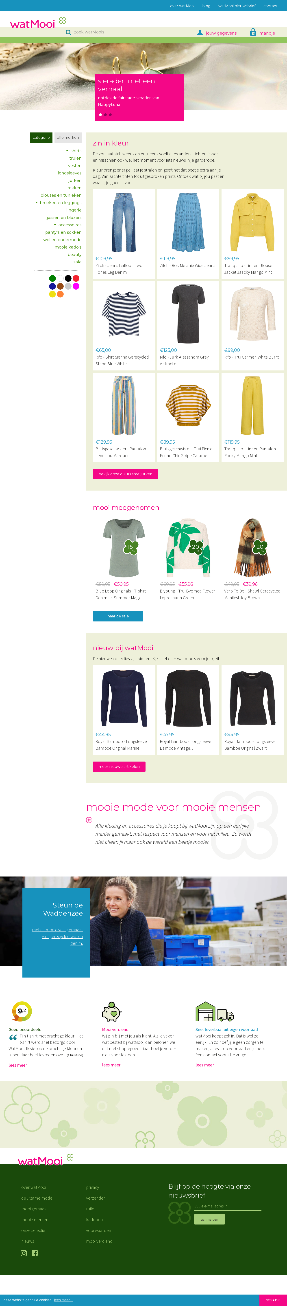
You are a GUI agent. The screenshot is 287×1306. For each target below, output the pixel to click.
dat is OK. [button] (273, 1300)
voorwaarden (98, 1261)
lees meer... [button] (63, 1300)
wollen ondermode (62, 239)
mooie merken (34, 1250)
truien (76, 158)
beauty (75, 254)
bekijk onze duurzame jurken (125, 474)
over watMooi (33, 1218)
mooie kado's (68, 247)
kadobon (94, 1250)
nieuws (27, 1272)
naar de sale (118, 616)
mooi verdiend (99, 1272)
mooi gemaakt (34, 1239)
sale (78, 262)
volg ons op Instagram (24, 1284)
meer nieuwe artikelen (119, 766)
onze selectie (33, 1261)
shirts (76, 150)
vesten (75, 165)
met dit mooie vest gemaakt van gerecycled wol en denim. (57, 936)
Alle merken (68, 137)
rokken (74, 187)
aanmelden (209, 1250)
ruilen (91, 1239)
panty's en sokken (63, 232)
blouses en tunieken (61, 195)
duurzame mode (36, 1228)
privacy (92, 1218)
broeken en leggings (61, 202)
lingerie (74, 210)
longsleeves (70, 173)
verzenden (96, 1228)
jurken (75, 180)
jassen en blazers (64, 217)
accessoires (70, 224)
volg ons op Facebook (36, 1284)
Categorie (41, 137)
